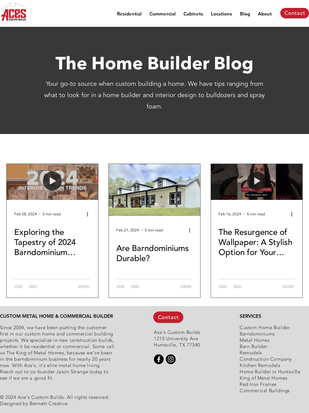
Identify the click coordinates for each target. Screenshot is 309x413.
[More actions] (89, 214)
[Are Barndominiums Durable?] (154, 190)
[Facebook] (159, 359)
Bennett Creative (49, 403)
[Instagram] (171, 359)
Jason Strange (72, 372)
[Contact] (294, 13)
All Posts (16, 146)
